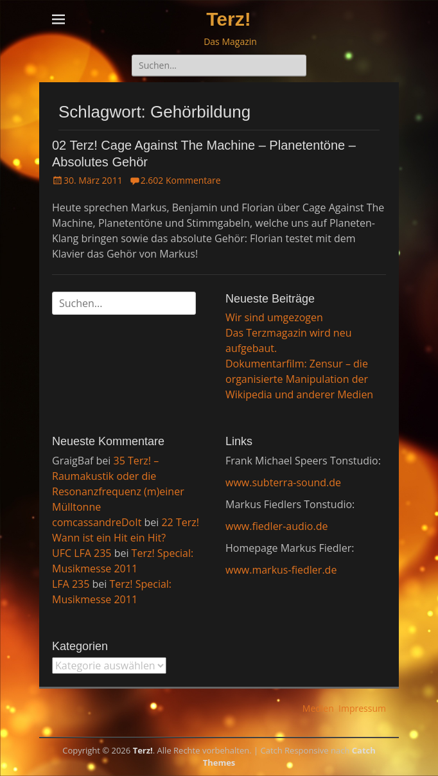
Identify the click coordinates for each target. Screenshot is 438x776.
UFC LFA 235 (81, 553)
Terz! (228, 19)
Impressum (362, 708)
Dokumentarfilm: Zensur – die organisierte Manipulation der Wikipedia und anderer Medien (299, 379)
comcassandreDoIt (96, 522)
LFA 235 (70, 584)
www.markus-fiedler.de (281, 570)
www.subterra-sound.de (283, 482)
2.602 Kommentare (181, 180)
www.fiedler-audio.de (276, 526)
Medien (318, 708)
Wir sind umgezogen (274, 317)
